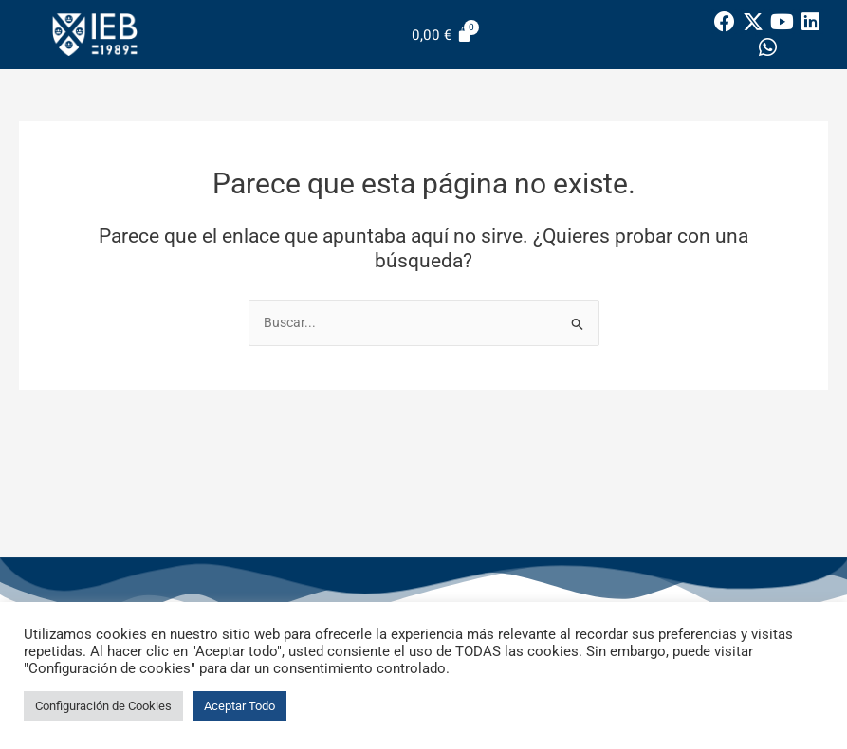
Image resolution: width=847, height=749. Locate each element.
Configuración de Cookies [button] (103, 706)
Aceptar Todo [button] (239, 706)
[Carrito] (442, 34)
